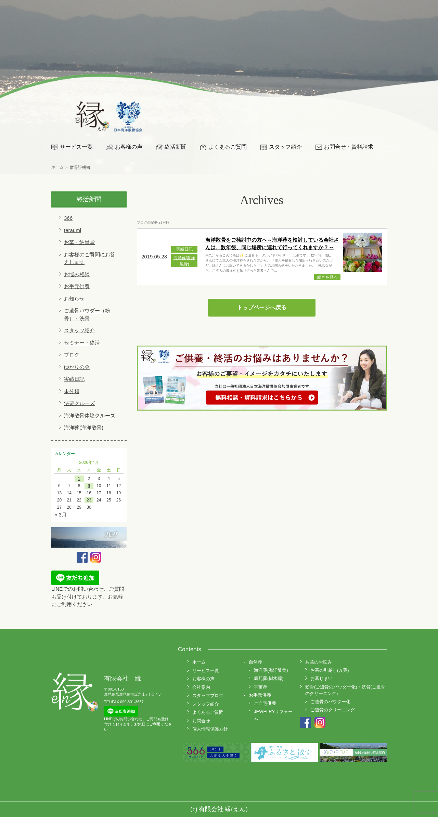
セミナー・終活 (82, 343)
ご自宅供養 (265, 703)
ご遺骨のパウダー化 (330, 701)
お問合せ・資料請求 (348, 147)
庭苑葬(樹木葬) (269, 678)
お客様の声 (128, 147)
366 (68, 218)
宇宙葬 (260, 686)
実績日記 (74, 379)
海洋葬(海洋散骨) (83, 427)
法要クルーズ (79, 403)
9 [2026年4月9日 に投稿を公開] (89, 485)
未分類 (71, 391)
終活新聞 (175, 147)
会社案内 (201, 687)
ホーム (199, 662)
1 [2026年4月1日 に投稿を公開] (79, 478)
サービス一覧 (76, 147)
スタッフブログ (207, 695)
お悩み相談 (77, 274)
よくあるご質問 (227, 147)
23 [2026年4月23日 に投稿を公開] (89, 500)
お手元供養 (77, 286)
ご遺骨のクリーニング (332, 709)
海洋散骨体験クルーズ (89, 415)
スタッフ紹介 (285, 147)
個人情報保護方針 (210, 729)
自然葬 (255, 662)
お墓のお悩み (318, 662)
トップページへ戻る (261, 307)
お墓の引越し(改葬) (329, 670)
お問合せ (201, 720)
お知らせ (74, 299)
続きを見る (327, 277)
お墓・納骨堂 (79, 242)
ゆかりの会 (77, 367)
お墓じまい (321, 678)
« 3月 (60, 515)
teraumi (72, 230)
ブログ (71, 355)
